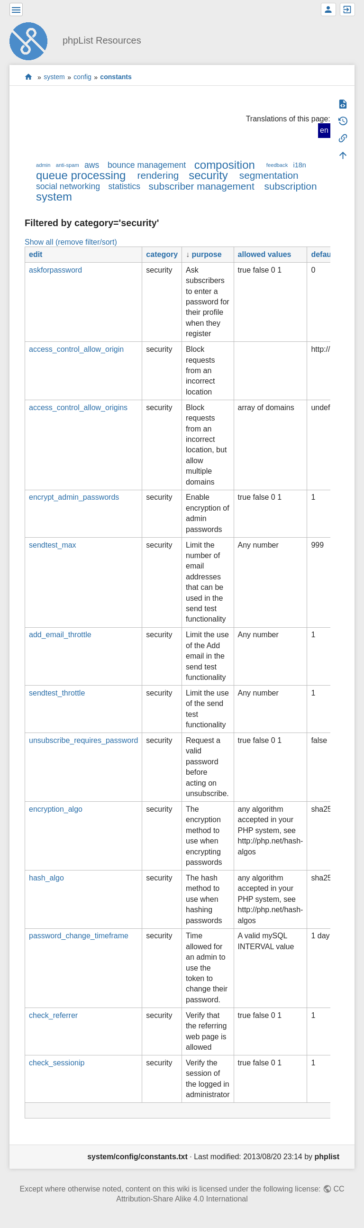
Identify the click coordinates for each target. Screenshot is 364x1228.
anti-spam (67, 165)
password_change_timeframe (78, 936)
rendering (158, 175)
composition (224, 164)
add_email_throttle (60, 635)
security (208, 175)
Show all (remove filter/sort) (71, 242)
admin (43, 165)
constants (116, 77)
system (54, 77)
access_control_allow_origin (76, 349)
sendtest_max (52, 545)
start (28, 77)
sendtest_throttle (57, 693)
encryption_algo (55, 809)
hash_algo (46, 878)
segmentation (269, 175)
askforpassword (55, 270)
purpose (207, 254)
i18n (299, 165)
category (162, 254)
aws (91, 165)
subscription (290, 186)
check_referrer (53, 1015)
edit (35, 254)
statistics (124, 186)
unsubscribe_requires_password (83, 740)
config (82, 77)
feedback (277, 165)
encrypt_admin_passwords (74, 497)
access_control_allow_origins (78, 407)
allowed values (264, 254)
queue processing (81, 175)
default (323, 254)
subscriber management (202, 186)
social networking (68, 186)
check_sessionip (56, 1063)
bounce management (147, 165)
